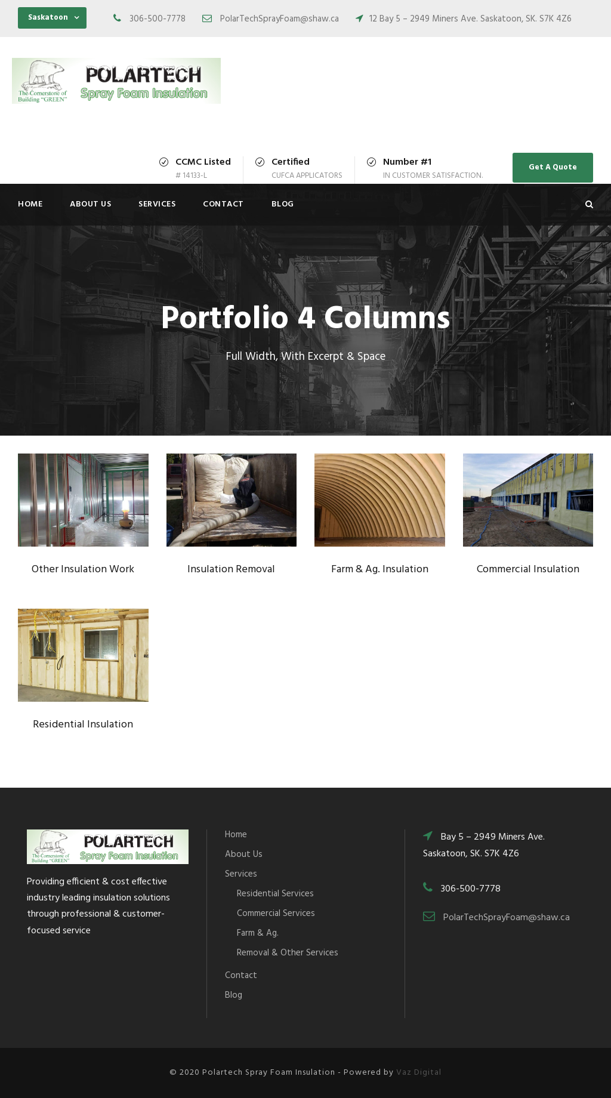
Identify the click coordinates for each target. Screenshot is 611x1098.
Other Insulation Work (83, 569)
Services (156, 204)
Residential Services (275, 894)
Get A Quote (553, 167)
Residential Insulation (83, 724)
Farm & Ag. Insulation (379, 569)
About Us (90, 204)
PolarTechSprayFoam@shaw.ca (506, 918)
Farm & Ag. (258, 933)
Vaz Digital (419, 1073)
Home (30, 204)
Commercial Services (276, 913)
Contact (223, 204)
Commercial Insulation (528, 569)
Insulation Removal (231, 569)
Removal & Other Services (287, 953)
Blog (282, 204)
